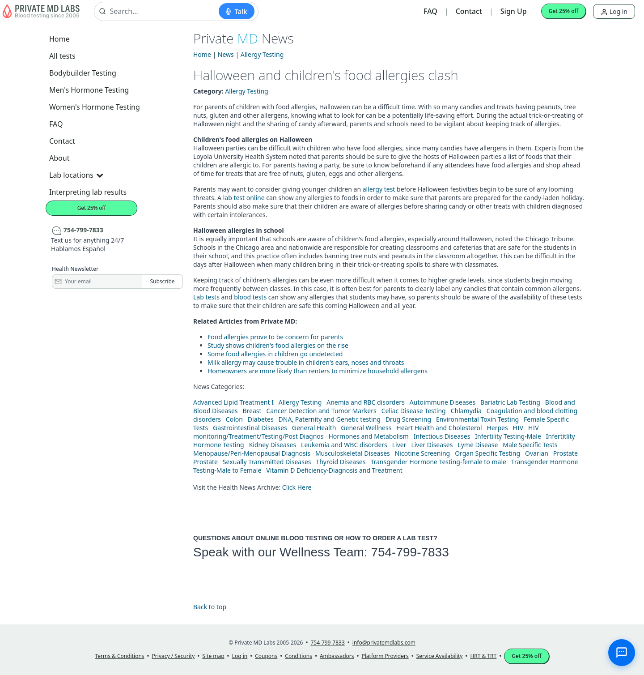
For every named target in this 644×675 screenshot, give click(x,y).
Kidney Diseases (273, 444)
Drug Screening (408, 419)
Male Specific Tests (530, 444)
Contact (469, 11)
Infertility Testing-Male (508, 436)
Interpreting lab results (88, 192)
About (59, 158)
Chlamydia (466, 410)
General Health (314, 427)
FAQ (430, 11)
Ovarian (536, 453)
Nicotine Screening (422, 453)
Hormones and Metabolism (368, 436)
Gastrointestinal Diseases (250, 427)
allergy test (379, 189)
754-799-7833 (410, 552)
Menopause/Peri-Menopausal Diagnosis (251, 453)
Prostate (565, 453)
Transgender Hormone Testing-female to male (438, 461)
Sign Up (513, 11)
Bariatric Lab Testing (510, 402)
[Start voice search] (236, 11)
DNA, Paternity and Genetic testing (330, 419)
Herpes (497, 427)
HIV (518, 427)
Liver (399, 444)
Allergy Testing (262, 54)
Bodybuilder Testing (82, 73)
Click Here (297, 487)
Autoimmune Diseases (442, 402)
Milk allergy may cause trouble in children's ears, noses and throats (306, 362)
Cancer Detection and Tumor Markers (321, 410)
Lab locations (76, 175)
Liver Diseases (432, 444)
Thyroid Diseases (340, 461)
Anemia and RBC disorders (365, 402)
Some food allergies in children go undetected (275, 354)
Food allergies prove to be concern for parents (275, 337)
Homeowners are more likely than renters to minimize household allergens (318, 371)
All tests (62, 56)
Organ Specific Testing (487, 453)
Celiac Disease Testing (413, 410)
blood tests (250, 297)
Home (59, 39)
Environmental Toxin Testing (477, 419)
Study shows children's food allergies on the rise (278, 345)
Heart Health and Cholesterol (439, 427)
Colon (234, 419)
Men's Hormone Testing (89, 90)
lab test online (244, 197)
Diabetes (261, 419)
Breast (251, 410)
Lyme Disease (478, 444)
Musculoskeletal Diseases (352, 453)
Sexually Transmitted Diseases (267, 461)
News (226, 54)
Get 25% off (563, 11)
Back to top (209, 606)
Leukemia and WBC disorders (344, 444)
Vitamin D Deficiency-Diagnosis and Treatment (335, 470)
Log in (614, 11)
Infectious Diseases (442, 436)
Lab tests (206, 297)
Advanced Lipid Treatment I (233, 402)
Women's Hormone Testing (94, 107)
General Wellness (366, 427)
